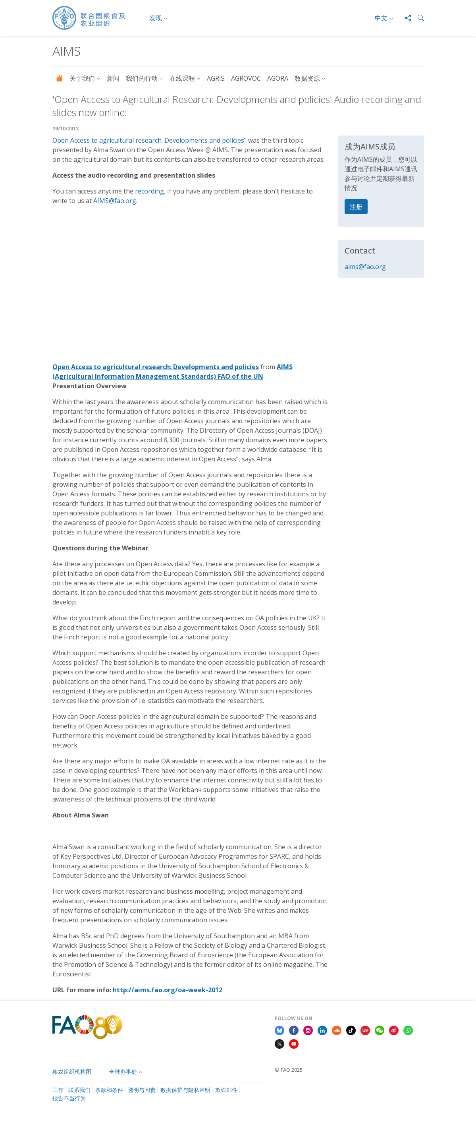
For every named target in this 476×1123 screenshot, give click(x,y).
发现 (155, 18)
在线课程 (182, 78)
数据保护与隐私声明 (185, 1090)
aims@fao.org (365, 266)
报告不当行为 (69, 1098)
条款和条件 (109, 1090)
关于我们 (82, 78)
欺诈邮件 (226, 1090)
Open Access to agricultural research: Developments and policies (148, 140)
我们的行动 (142, 78)
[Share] (405, 18)
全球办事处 (123, 1071)
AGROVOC (246, 78)
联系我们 (79, 1090)
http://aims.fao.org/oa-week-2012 (167, 990)
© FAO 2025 (289, 1069)
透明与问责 (142, 1090)
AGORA (277, 78)
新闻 (113, 78)
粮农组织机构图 (71, 1071)
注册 (356, 206)
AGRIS (216, 78)
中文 (381, 18)
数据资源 (307, 78)
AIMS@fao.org (114, 200)
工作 (58, 1090)
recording (149, 191)
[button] (417, 18)
